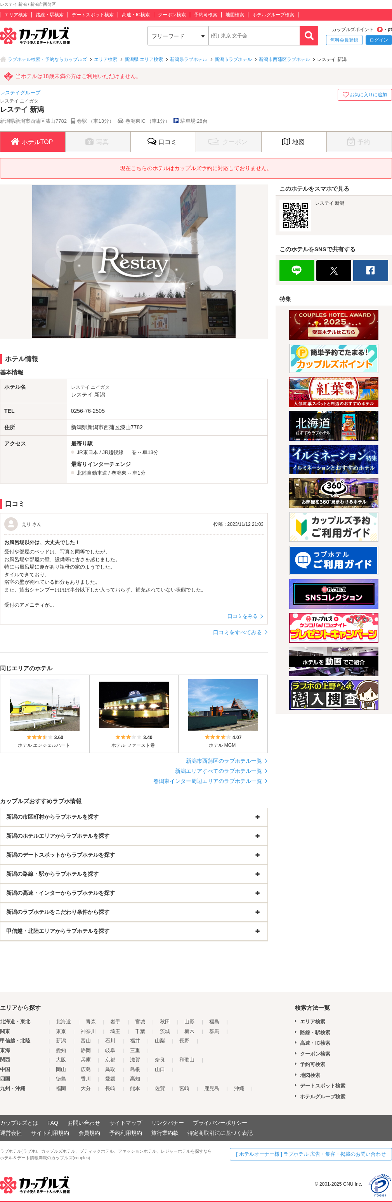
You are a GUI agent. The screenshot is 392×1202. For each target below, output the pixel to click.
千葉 (140, 1031)
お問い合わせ (84, 1123)
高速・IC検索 (136, 14)
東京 (61, 1031)
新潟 (61, 1041)
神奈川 (88, 1031)
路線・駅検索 (50, 14)
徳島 (61, 1079)
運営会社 (11, 1133)
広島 (86, 1069)
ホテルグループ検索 (273, 14)
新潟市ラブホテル (233, 59)
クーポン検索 (172, 14)
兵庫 (86, 1060)
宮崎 (184, 1088)
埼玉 (115, 1031)
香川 (86, 1079)
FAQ (52, 1123)
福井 (135, 1041)
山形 (189, 1022)
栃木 (189, 1031)
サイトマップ (125, 1123)
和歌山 (186, 1060)
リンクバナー (167, 1123)
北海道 (63, 1022)
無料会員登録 (344, 40)
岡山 (61, 1069)
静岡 (86, 1050)
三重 (135, 1050)
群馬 (214, 1031)
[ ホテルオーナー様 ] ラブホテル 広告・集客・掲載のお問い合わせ (311, 1154)
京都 (110, 1060)
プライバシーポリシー (220, 1123)
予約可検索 (205, 14)
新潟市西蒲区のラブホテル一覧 (224, 761)
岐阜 (110, 1050)
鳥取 (110, 1069)
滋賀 (135, 1060)
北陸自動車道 (92, 473)
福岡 (61, 1088)
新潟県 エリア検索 (144, 59)
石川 (110, 1041)
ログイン (378, 40)
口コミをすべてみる (237, 632)
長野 (184, 1041)
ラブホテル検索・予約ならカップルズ (47, 59)
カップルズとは (19, 1123)
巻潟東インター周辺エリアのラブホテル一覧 (207, 781)
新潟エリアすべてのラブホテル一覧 (218, 771)
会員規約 (89, 1133)
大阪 (61, 1060)
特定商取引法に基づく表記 (220, 1133)
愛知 (61, 1050)
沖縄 (239, 1088)
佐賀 (160, 1088)
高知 (135, 1079)
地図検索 (234, 14)
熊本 (135, 1088)
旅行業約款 (165, 1133)
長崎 (110, 1088)
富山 (86, 1041)
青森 (91, 1022)
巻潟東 (119, 473)
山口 (160, 1069)
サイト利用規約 (50, 1133)
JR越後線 (112, 452)
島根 (135, 1069)
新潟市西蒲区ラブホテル (284, 59)
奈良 (160, 1060)
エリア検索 (16, 14)
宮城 (140, 1022)
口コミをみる (242, 616)
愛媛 (110, 1079)
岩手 (115, 1022)
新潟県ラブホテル (188, 59)
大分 (86, 1088)
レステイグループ (20, 93)
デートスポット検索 (93, 14)
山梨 (160, 1041)
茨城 (165, 1031)
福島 (214, 1022)
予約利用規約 (125, 1133)
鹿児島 (211, 1088)
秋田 (165, 1022)
